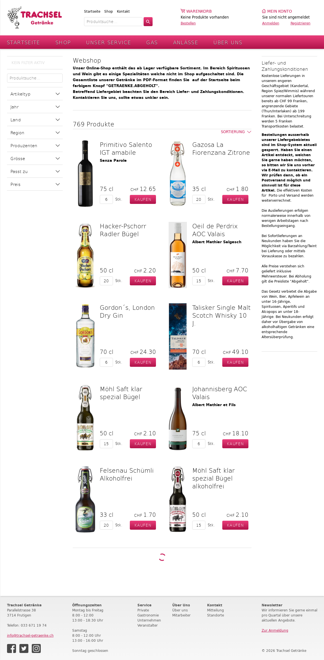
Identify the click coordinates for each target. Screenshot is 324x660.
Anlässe (185, 42)
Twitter (23, 648)
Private (143, 610)
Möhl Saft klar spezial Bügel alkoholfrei (213, 478)
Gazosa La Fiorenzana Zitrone (221, 148)
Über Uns (227, 42)
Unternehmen (149, 620)
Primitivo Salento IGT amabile (126, 148)
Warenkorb (199, 11)
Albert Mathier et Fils (214, 405)
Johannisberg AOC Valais (219, 392)
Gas (152, 42)
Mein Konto (279, 11)
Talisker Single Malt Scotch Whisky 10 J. (221, 315)
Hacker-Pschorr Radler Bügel (123, 230)
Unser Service (108, 42)
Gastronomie (148, 615)
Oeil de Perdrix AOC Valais (215, 230)
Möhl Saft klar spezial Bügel (121, 392)
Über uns (180, 610)
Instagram (36, 648)
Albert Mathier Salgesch (216, 242)
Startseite (92, 11)
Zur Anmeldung (275, 630)
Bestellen (188, 23)
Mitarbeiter (181, 615)
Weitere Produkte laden (162, 557)
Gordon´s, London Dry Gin (127, 311)
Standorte (215, 615)
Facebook (11, 648)
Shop (108, 11)
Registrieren (301, 23)
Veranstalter (147, 625)
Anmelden (270, 23)
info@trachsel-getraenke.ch (30, 635)
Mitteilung (215, 610)
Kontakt (123, 11)
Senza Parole (113, 160)
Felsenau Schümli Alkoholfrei (127, 474)
